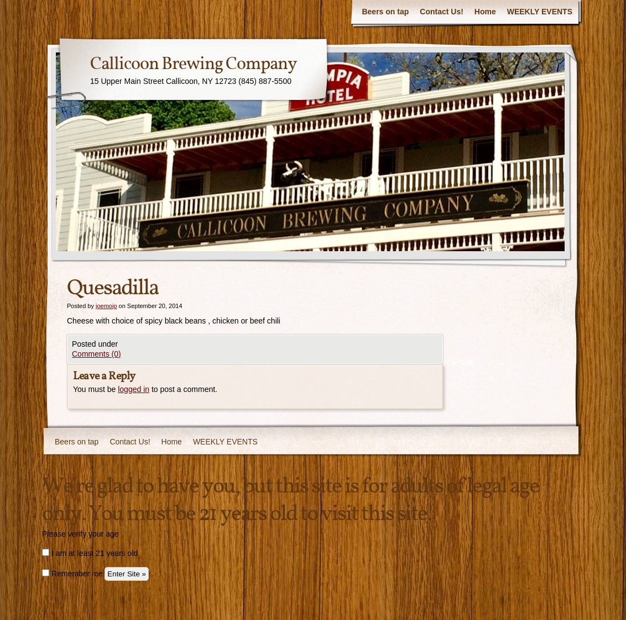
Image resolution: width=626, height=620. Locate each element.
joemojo (106, 306)
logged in (133, 389)
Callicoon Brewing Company (193, 64)
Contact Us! (441, 11)
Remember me (72, 573)
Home (485, 11)
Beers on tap (385, 11)
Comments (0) (96, 353)
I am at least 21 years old (90, 553)
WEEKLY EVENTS (539, 11)
